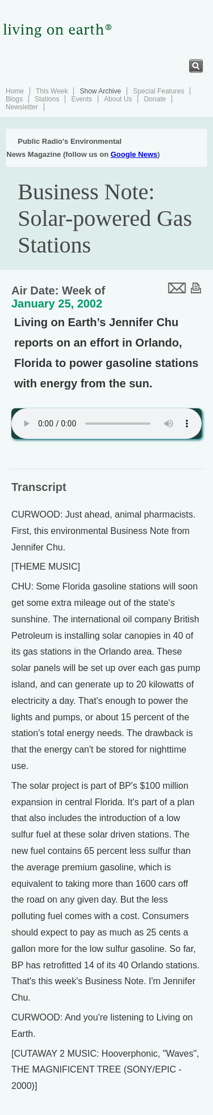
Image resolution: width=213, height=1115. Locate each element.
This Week (52, 91)
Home (15, 91)
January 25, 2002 (56, 303)
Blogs (14, 99)
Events (81, 99)
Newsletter (22, 107)
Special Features (158, 91)
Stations (47, 99)
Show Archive (100, 91)
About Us (118, 99)
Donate (155, 99)
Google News (134, 154)
